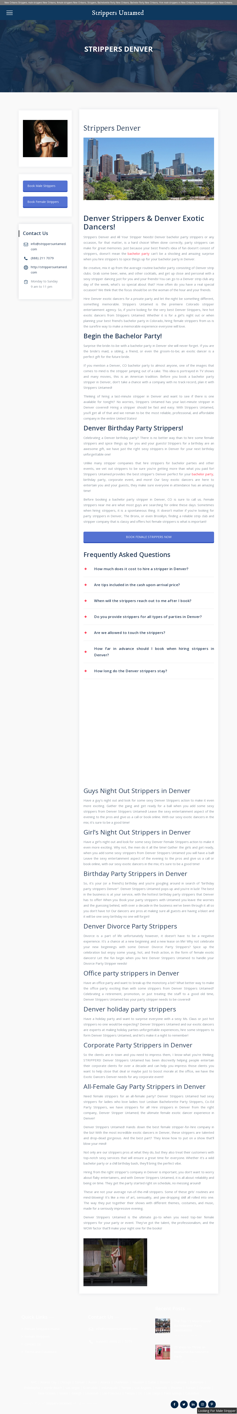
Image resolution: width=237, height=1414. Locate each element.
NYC (34, 1382)
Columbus (192, 1393)
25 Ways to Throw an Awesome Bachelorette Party (191, 1351)
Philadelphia (32, 1388)
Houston (138, 1382)
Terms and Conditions (41, 1352)
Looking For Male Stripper (217, 1410)
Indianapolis (109, 1388)
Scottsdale (90, 1388)
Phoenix (176, 1388)
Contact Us (33, 1344)
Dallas (152, 1382)
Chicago (65, 1382)
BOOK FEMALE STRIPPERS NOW (149, 537)
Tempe (126, 1388)
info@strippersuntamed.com (117, 1328)
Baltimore (197, 1382)
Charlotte (180, 1382)
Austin (92, 1382)
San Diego (153, 1393)
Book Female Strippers (43, 202)
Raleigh (77, 1393)
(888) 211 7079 (42, 258)
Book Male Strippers (41, 186)
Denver (80, 1382)
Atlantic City (48, 1382)
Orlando (204, 1388)
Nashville (161, 1388)
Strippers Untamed (118, 13)
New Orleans (47, 1393)
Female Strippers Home (42, 1329)
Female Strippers (37, 1336)
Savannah (92, 1393)
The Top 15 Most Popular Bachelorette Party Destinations (193, 1325)
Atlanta (105, 1382)
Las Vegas (73, 1388)
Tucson (191, 1388)
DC (140, 1393)
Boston (165, 1382)
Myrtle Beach (53, 1388)
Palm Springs (173, 1393)
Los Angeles (143, 1388)
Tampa (130, 1393)
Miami (63, 1393)
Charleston (121, 1382)
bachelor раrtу (139, 253)
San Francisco (111, 1393)
